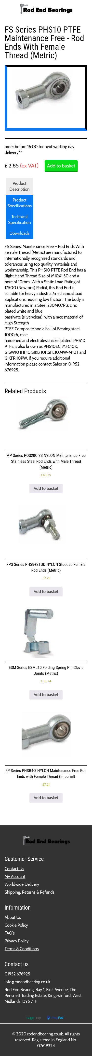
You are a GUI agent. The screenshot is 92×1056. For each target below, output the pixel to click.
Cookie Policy (16, 925)
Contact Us (14, 868)
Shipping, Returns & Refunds (29, 892)
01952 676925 (17, 974)
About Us (13, 917)
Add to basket (61, 166)
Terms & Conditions (22, 948)
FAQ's (10, 933)
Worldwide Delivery (22, 884)
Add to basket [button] (46, 488)
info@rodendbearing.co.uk (27, 981)
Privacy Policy (17, 940)
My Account (15, 876)
